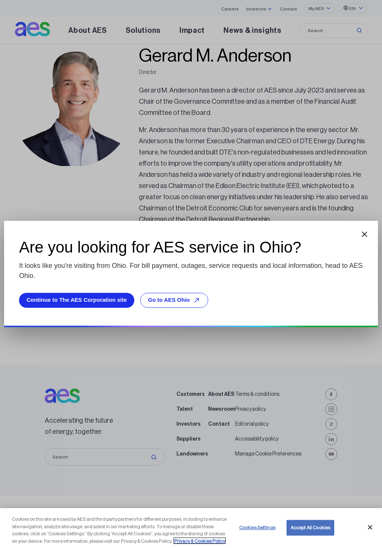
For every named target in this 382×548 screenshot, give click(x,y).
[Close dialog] (364, 234)
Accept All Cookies (310, 531)
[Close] (370, 531)
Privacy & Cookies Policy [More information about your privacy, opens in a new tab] (199, 545)
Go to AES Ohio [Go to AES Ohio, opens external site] (175, 300)
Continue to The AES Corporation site (76, 300)
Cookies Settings (257, 531)
